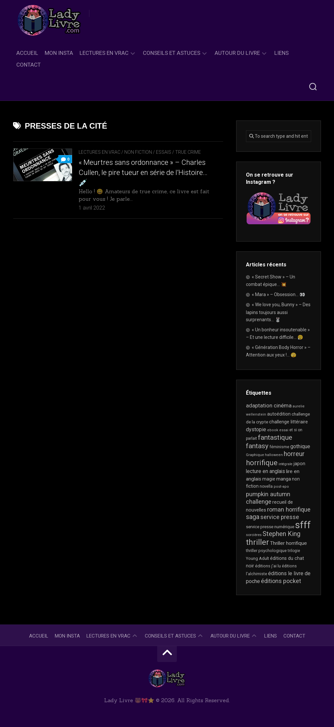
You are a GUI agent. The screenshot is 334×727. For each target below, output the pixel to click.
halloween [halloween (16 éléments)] (274, 455)
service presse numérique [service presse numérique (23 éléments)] (270, 526)
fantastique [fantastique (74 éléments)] (275, 437)
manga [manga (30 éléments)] (283, 479)
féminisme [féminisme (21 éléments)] (279, 446)
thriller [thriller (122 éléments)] (257, 542)
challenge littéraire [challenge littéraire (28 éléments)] (288, 422)
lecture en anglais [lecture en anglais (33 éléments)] (265, 471)
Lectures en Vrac (104, 53)
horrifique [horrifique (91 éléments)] (262, 462)
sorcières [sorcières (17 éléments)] (254, 534)
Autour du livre (237, 53)
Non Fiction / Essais (147, 152)
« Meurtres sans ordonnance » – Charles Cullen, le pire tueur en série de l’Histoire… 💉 (143, 172)
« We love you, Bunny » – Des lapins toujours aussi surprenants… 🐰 (278, 312)
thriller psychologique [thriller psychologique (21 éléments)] (266, 550)
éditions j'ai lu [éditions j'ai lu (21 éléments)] (268, 565)
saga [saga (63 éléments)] (252, 517)
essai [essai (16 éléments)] (283, 430)
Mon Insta (59, 53)
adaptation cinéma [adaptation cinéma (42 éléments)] (269, 405)
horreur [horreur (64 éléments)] (294, 454)
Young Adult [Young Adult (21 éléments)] (257, 558)
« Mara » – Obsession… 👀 (278, 294)
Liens (281, 53)
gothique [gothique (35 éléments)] (300, 446)
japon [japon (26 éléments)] (299, 463)
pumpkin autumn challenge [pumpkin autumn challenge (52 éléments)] (268, 498)
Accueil (27, 53)
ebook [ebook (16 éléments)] (272, 430)
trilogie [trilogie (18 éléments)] (294, 550)
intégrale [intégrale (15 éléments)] (286, 464)
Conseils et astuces (171, 53)
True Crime (188, 152)
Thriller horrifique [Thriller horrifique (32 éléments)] (288, 543)
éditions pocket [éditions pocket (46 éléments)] (281, 580)
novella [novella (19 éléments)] (266, 486)
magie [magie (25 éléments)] (268, 479)
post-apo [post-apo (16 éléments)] (281, 486)
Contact (28, 64)
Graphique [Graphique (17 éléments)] (255, 454)
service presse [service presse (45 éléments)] (279, 517)
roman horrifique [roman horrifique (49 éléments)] (289, 509)
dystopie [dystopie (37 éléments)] (256, 429)
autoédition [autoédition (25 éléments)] (279, 414)
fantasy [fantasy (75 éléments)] (257, 446)
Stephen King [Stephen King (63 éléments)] (281, 534)
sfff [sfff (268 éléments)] (303, 524)
